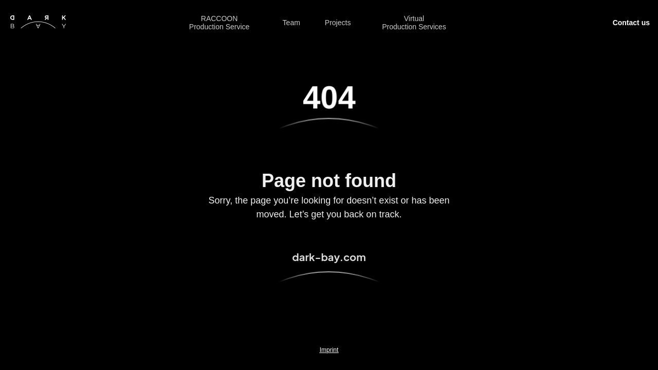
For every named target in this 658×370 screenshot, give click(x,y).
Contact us (631, 22)
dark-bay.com (328, 256)
